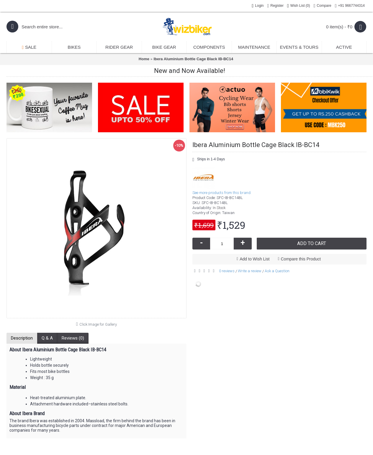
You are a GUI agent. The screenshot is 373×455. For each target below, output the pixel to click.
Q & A (47, 338)
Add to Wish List (254, 259)
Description (22, 338)
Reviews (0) (73, 338)
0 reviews (227, 271)
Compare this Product (301, 259)
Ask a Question (277, 271)
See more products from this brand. (221, 192)
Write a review (249, 271)
